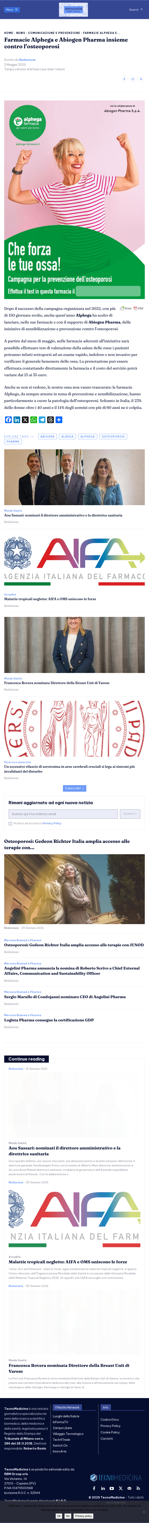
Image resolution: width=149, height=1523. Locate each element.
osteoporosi (113, 436)
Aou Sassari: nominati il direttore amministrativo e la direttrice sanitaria (63, 515)
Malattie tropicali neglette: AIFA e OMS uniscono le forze (50, 599)
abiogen (47, 436)
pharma (13, 441)
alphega (87, 436)
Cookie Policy (110, 1432)
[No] (144, 1512)
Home (8, 33)
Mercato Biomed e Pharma (22, 940)
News (20, 33)
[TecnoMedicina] (73, 9)
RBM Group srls (16, 1474)
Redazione (27, 60)
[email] (63, 814)
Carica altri (74, 788)
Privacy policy (83, 1516)
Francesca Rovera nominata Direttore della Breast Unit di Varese (56, 683)
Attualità (10, 594)
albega (67, 436)
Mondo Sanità (13, 510)
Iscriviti (130, 814)
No (68, 1516)
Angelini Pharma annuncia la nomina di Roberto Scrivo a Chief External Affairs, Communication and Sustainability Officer (72, 971)
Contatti (107, 1439)
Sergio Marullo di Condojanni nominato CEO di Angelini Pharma (65, 996)
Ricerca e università (17, 762)
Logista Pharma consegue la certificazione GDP (49, 1020)
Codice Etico (110, 1420)
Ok (59, 1516)
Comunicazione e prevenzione (54, 33)
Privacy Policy (52, 823)
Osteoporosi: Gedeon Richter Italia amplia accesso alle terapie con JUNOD (74, 945)
